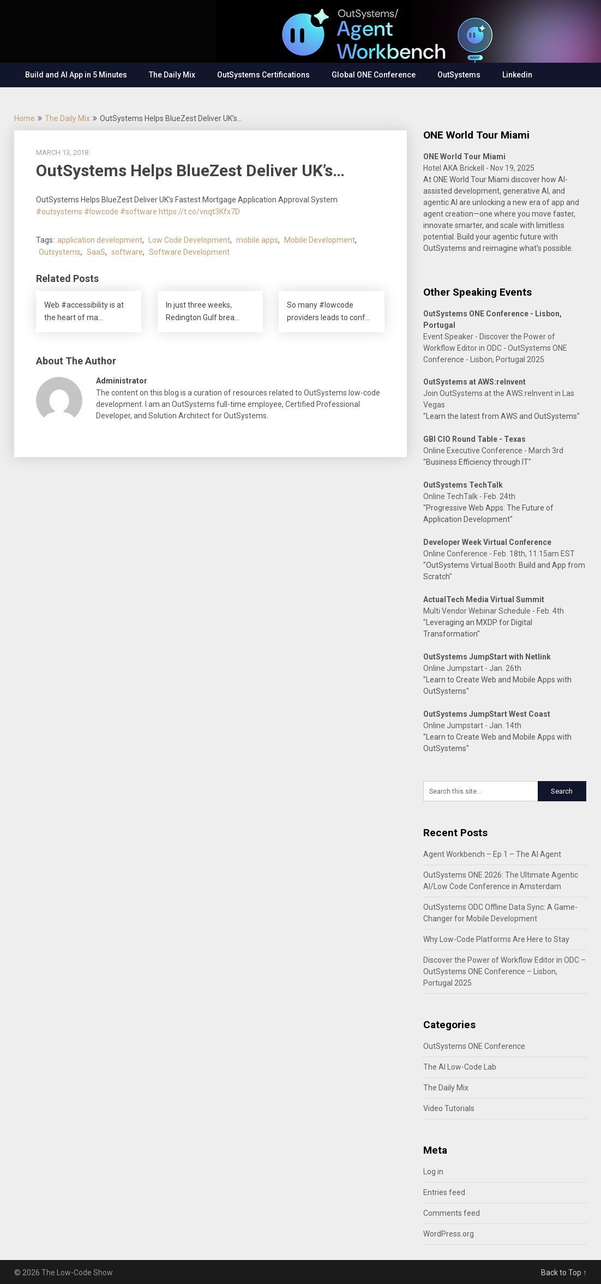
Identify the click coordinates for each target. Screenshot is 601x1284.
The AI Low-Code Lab (459, 1067)
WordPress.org (448, 1233)
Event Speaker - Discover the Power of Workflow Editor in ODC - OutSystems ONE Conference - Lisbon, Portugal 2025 (495, 348)
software (127, 252)
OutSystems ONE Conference (474, 1046)
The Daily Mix (172, 74)
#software (138, 211)
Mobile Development (319, 240)
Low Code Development (189, 240)
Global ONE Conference (374, 74)
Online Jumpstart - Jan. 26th (472, 668)
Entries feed (444, 1192)
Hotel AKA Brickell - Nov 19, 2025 (478, 168)
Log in (433, 1171)
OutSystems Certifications (263, 74)
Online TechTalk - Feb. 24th (469, 496)
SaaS (96, 252)
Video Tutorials (448, 1108)
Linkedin (517, 74)
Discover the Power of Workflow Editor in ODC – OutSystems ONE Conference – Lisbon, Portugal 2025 (504, 971)
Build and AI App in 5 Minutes (76, 74)
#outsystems (59, 211)
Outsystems (60, 252)
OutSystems (458, 74)
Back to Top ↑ (564, 1272)
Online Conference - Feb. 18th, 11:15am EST (499, 553)
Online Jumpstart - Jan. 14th (472, 725)
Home (24, 118)
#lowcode (101, 211)
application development (99, 240)
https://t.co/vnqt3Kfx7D (199, 211)
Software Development (189, 252)
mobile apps (257, 240)
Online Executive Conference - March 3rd (493, 450)
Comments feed (451, 1213)
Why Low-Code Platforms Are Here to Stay (496, 939)
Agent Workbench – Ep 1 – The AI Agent (492, 854)
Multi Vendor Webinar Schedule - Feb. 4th (493, 611)
